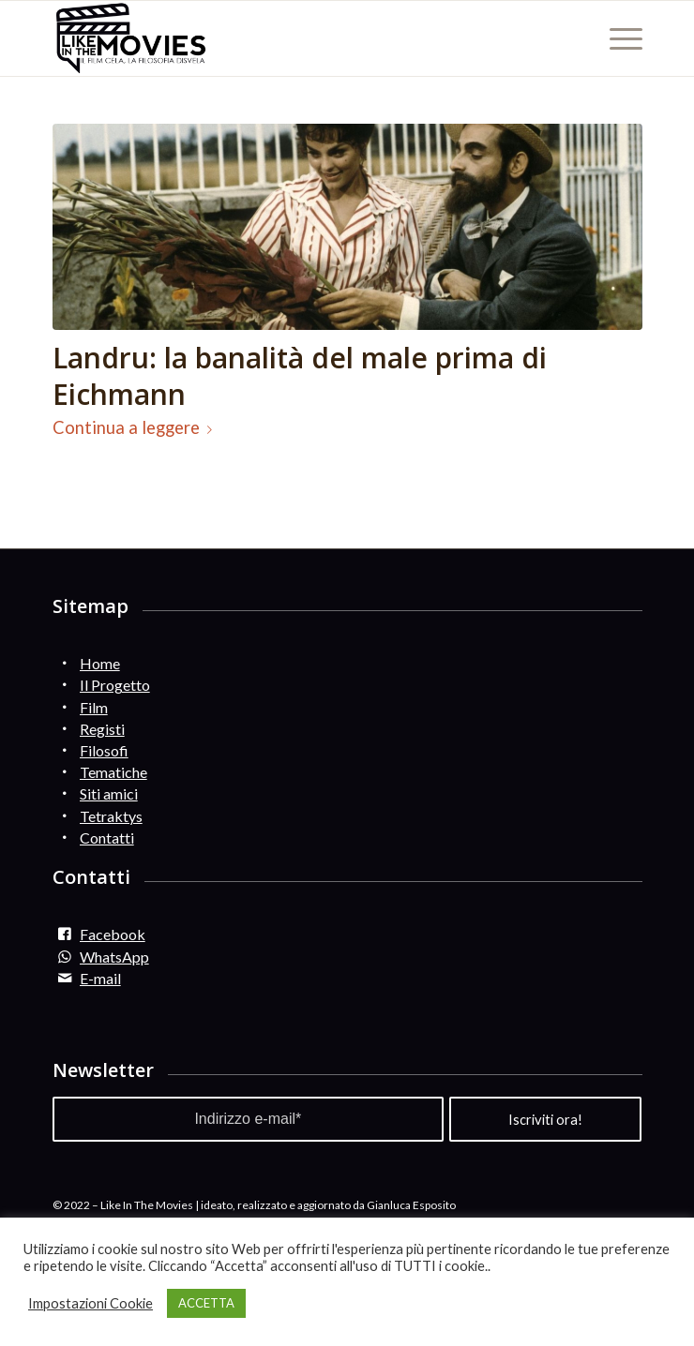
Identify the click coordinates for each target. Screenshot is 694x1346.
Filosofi (104, 750)
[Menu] (616, 38)
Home (100, 663)
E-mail (100, 978)
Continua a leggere (136, 427)
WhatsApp (114, 956)
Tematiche (113, 772)
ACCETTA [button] (206, 1302)
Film (94, 707)
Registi (102, 729)
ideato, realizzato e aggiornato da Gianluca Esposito (328, 1205)
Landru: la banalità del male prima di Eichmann (300, 375)
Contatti (107, 837)
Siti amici (109, 793)
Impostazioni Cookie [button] (90, 1303)
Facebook (112, 934)
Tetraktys (111, 816)
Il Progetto (115, 685)
